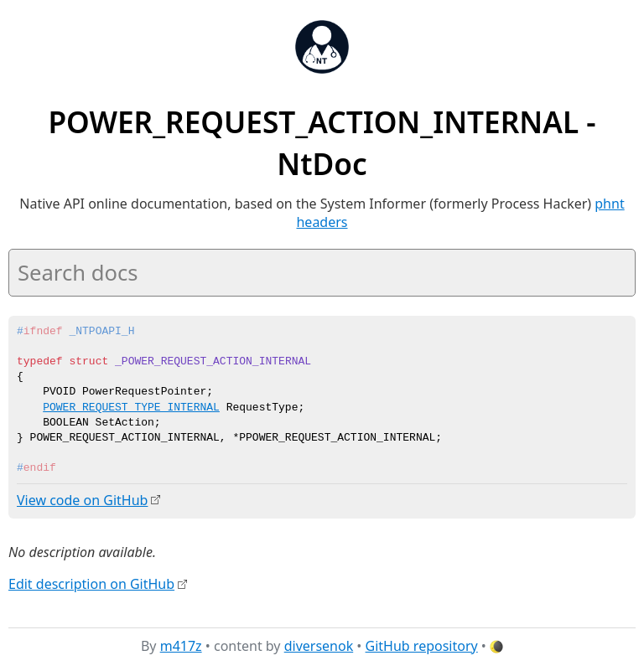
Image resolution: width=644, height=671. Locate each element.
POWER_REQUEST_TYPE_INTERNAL (131, 408)
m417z (181, 645)
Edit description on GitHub (91, 583)
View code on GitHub (82, 500)
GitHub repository (422, 645)
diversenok (319, 645)
